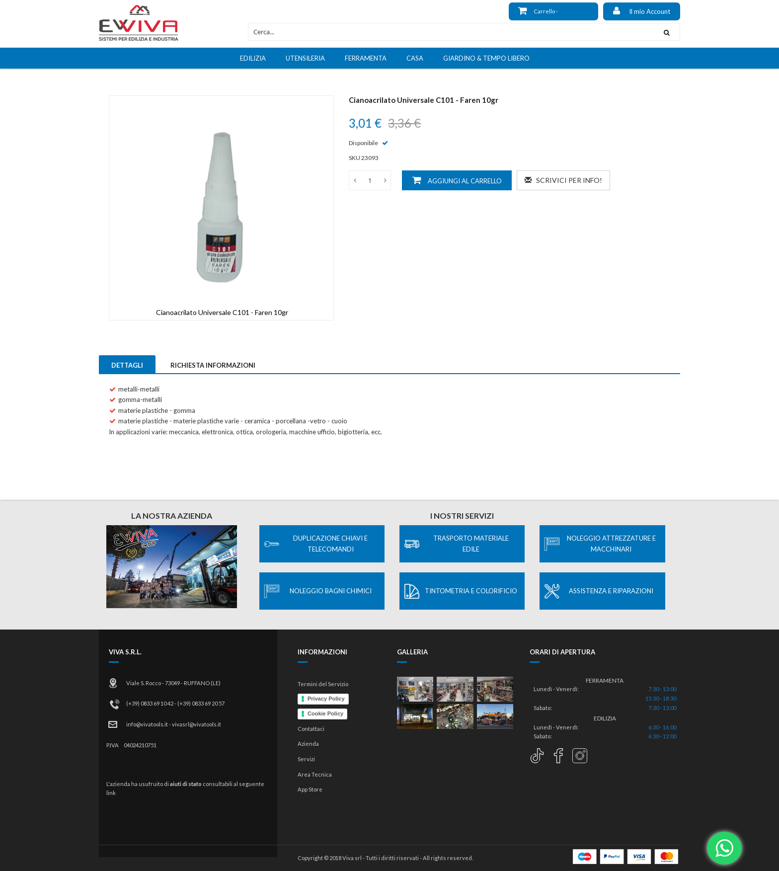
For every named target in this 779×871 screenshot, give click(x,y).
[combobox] (451, 32)
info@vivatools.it (147, 724)
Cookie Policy (325, 713)
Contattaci (311, 728)
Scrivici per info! (563, 180)
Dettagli (127, 365)
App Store (310, 789)
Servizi (306, 759)
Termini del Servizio (323, 684)
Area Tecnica (315, 774)
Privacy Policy (326, 699)
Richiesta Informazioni (212, 365)
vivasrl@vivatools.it (196, 724)
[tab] (127, 364)
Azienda (308, 743)
